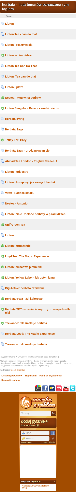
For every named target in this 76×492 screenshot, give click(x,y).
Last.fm (59, 388)
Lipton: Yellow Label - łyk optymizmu (30, 277)
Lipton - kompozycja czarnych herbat (30, 182)
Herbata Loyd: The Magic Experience (30, 333)
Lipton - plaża (14, 87)
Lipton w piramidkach (19, 55)
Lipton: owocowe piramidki (23, 267)
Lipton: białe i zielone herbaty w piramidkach (35, 214)
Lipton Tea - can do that (21, 34)
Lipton (9, 23)
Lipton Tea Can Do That (21, 66)
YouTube (66, 388)
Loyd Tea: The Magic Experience (27, 256)
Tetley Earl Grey (16, 140)
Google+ (38, 388)
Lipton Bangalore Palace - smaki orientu (32, 108)
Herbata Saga (14, 129)
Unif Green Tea (15, 224)
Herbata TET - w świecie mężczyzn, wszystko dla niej (38, 311)
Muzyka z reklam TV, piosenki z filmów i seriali (38, 402)
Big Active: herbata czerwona (25, 288)
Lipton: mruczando (18, 245)
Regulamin (30, 375)
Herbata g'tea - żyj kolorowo (24, 298)
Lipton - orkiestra (16, 171)
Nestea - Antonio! (16, 203)
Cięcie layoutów (18, 370)
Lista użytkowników (11, 375)
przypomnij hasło (48, 442)
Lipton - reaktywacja (18, 44)
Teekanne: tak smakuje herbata (26, 323)
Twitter (73, 388)
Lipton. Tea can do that (20, 76)
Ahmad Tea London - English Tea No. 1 (31, 161)
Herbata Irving (14, 118)
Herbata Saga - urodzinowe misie (27, 150)
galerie (36, 481)
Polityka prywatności (51, 375)
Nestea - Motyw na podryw (23, 97)
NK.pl (52, 388)
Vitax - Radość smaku (19, 193)
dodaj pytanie (38, 422)
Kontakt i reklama (10, 380)
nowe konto (26, 442)
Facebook (45, 388)
